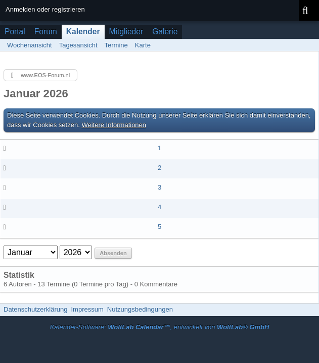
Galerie (164, 31)
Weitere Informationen (113, 125)
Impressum (87, 309)
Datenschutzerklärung (35, 309)
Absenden (113, 253)
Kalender (83, 31)
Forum (45, 31)
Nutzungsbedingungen (140, 309)
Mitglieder (126, 31)
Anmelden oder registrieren (45, 9)
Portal (15, 31)
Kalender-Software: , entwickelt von (159, 327)
